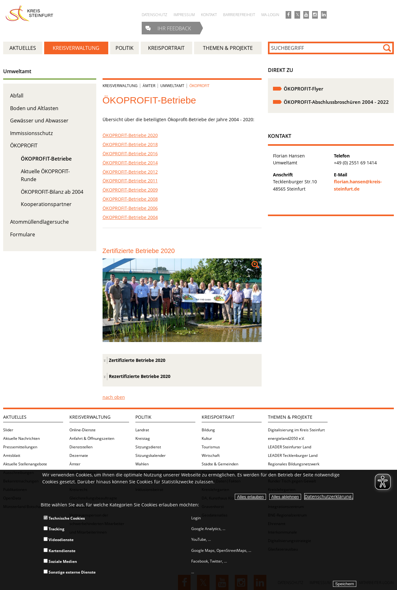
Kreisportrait (218, 417)
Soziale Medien (60, 561)
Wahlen (142, 464)
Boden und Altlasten (34, 108)
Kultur (207, 438)
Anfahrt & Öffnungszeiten (91, 438)
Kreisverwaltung (120, 85)
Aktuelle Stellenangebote (25, 464)
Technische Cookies (64, 518)
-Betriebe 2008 (130, 199)
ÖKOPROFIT (24, 145)
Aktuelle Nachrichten (21, 438)
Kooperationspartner (46, 204)
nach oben (114, 397)
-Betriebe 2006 (130, 208)
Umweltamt (17, 71)
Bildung (208, 430)
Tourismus (211, 447)
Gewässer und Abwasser (39, 120)
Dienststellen (80, 447)
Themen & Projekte (290, 417)
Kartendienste (59, 550)
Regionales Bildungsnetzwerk (293, 464)
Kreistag (142, 438)
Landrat (142, 430)
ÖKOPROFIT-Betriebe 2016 (130, 153)
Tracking (54, 529)
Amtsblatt (11, 455)
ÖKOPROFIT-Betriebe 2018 (130, 144)
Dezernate (78, 455)
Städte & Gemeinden (220, 464)
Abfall (16, 95)
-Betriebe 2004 (130, 217)
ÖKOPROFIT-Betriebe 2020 (130, 135)
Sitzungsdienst (148, 447)
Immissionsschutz (31, 133)
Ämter (149, 85)
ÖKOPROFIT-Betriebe (46, 158)
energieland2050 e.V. (286, 438)
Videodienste (59, 539)
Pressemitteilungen (20, 447)
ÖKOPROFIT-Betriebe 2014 (130, 163)
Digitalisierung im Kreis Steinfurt (296, 430)
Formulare (22, 234)
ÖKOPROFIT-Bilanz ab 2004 (52, 191)
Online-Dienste (82, 430)
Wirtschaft (211, 455)
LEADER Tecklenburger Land (292, 455)
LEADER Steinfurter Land (289, 447)
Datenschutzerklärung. (329, 496)
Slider (8, 430)
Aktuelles (15, 417)
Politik (143, 417)
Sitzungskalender (150, 455)
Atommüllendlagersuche (39, 221)
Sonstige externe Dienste (70, 572)
